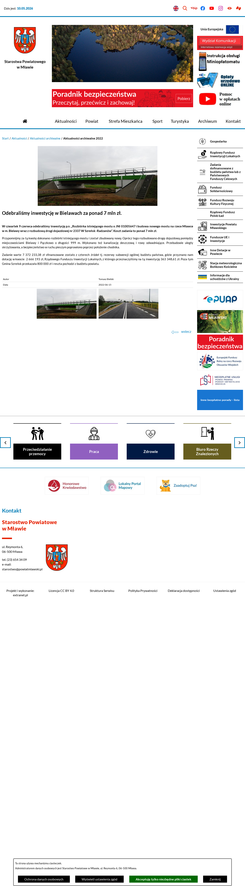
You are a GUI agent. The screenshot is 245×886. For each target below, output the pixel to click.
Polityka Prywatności (142, 590)
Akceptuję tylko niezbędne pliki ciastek (163, 879)
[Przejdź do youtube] (211, 8)
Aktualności (19, 138)
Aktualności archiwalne (45, 138)
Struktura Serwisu (102, 590)
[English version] (176, 8)
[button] (97, 204)
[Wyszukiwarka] (184, 8)
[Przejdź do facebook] (202, 8)
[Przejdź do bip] (193, 8)
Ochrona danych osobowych (43, 879)
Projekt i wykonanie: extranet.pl (20, 593)
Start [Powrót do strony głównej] (5, 138)
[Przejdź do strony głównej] (25, 121)
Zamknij (215, 879)
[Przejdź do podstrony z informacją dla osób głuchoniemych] (238, 8)
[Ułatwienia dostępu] (229, 8)
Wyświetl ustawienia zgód (99, 879)
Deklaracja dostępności (184, 590)
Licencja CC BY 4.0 (61, 590)
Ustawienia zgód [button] (224, 590)
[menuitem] (66, 121)
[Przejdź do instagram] (220, 8)
